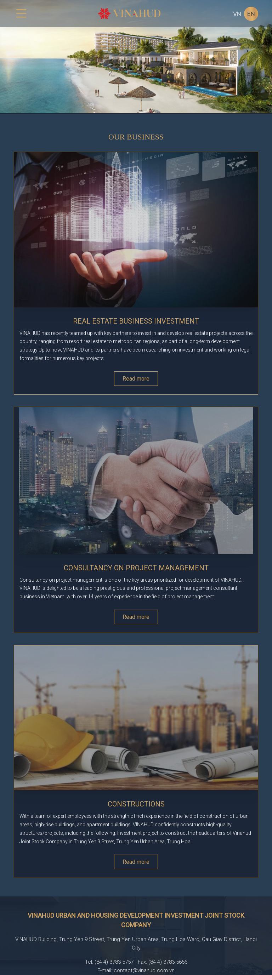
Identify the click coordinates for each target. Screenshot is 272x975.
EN (251, 13)
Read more (136, 378)
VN (237, 13)
